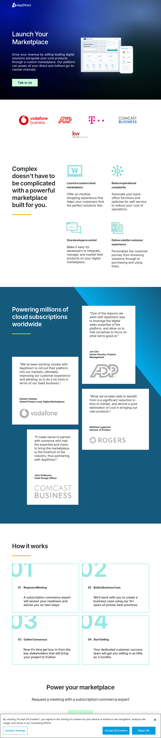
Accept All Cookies (116, 730)
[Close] (155, 720)
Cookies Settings (15, 730)
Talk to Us (25, 83)
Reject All (143, 730)
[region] (80, 726)
